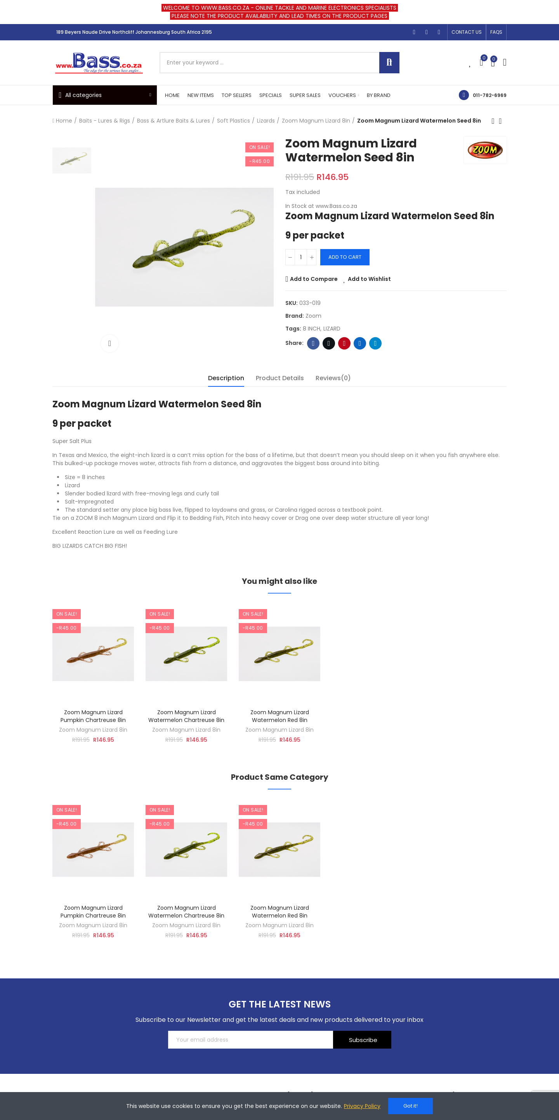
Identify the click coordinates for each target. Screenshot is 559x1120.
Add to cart (344, 257)
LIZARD (331, 328)
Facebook (313, 343)
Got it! (410, 1106)
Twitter (329, 343)
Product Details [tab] (280, 378)
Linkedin (360, 343)
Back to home (503, 121)
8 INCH (311, 328)
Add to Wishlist (369, 279)
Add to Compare (314, 279)
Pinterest (344, 343)
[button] (466, 32)
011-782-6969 (490, 95)
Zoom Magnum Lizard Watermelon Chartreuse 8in (186, 716)
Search (389, 62)
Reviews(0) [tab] (333, 378)
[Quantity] (300, 257)
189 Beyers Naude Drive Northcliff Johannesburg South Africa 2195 (134, 32)
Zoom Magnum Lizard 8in (93, 730)
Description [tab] (226, 378)
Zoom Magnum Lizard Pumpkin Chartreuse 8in (93, 716)
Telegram (375, 343)
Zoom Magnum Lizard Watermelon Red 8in (279, 716)
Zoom (313, 316)
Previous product (493, 121)
